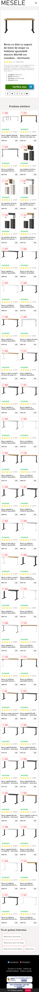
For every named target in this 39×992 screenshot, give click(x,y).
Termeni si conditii (15, 969)
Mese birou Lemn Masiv (13, 949)
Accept (28, 990)
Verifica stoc (23, 86)
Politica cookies (26, 971)
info (16, 140)
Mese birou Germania (12, 936)
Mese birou (29, 949)
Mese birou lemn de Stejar (14, 943)
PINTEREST (25, 962)
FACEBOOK (13, 962)
